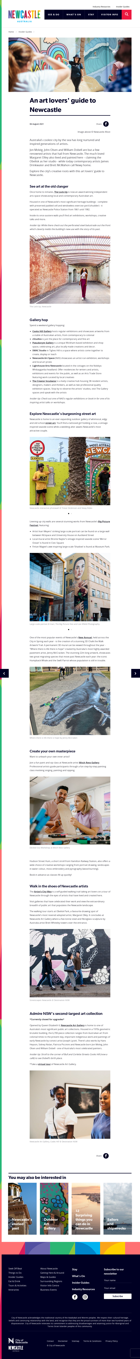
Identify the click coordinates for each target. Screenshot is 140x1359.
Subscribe (118, 1296)
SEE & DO (53, 15)
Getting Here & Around (52, 1272)
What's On (78, 1276)
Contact (50, 1341)
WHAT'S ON (73, 15)
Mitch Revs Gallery (89, 762)
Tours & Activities (17, 1285)
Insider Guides (122, 6)
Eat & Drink (14, 1281)
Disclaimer (63, 1341)
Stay (74, 1269)
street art (50, 422)
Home (11, 31)
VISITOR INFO (109, 15)
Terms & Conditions (92, 1341)
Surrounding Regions (51, 1281)
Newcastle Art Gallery (72, 1025)
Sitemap (75, 1341)
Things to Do (15, 1272)
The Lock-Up (61, 191)
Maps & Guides (48, 1277)
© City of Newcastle (56, 1345)
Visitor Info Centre (49, 1285)
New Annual (85, 637)
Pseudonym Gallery (43, 342)
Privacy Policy (112, 1341)
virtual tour (44, 1064)
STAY (91, 15)
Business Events (48, 1289)
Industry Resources (101, 6)
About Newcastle (49, 1268)
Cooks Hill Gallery (42, 331)
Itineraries (13, 1289)
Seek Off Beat (15, 1268)
